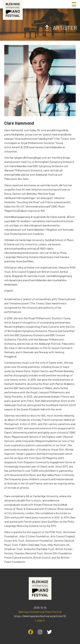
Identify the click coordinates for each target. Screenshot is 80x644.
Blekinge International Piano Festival (40, 611)
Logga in (40, 620)
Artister (60, 27)
